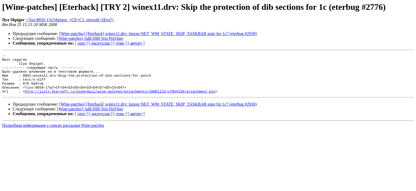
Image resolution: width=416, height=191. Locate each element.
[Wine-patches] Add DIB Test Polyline (90, 38)
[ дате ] (81, 43)
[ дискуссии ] (100, 43)
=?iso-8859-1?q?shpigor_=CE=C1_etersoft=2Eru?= (70, 20)
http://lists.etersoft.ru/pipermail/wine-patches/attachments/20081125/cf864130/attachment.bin (120, 99)
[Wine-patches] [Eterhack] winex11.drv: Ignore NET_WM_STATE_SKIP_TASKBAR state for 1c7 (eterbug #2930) (158, 33)
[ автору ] (136, 43)
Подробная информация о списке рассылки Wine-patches (53, 133)
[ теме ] (120, 43)
